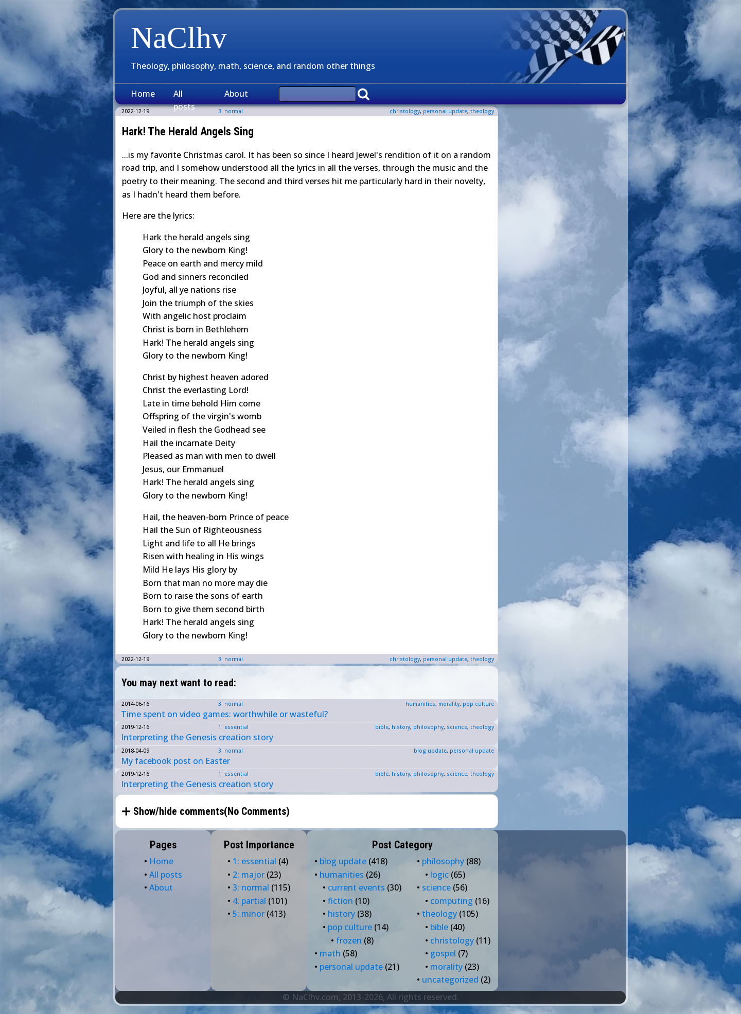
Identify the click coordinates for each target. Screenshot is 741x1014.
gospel (443, 953)
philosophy (428, 727)
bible (382, 727)
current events (356, 887)
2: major (248, 874)
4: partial (249, 900)
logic (439, 874)
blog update (430, 750)
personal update (445, 111)
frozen (349, 940)
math (330, 953)
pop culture (478, 703)
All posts (184, 100)
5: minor (248, 913)
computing (451, 900)
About (236, 93)
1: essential (233, 727)
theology (482, 111)
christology (405, 111)
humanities (420, 703)
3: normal (230, 659)
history (401, 727)
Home (143, 93)
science (457, 727)
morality (449, 703)
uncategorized (450, 979)
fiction (340, 900)
